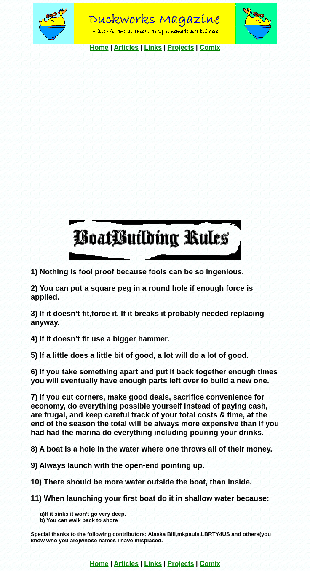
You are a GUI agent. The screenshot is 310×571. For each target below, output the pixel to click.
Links (153, 47)
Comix (210, 47)
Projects (181, 47)
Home (99, 47)
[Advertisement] (79, 135)
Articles (126, 47)
